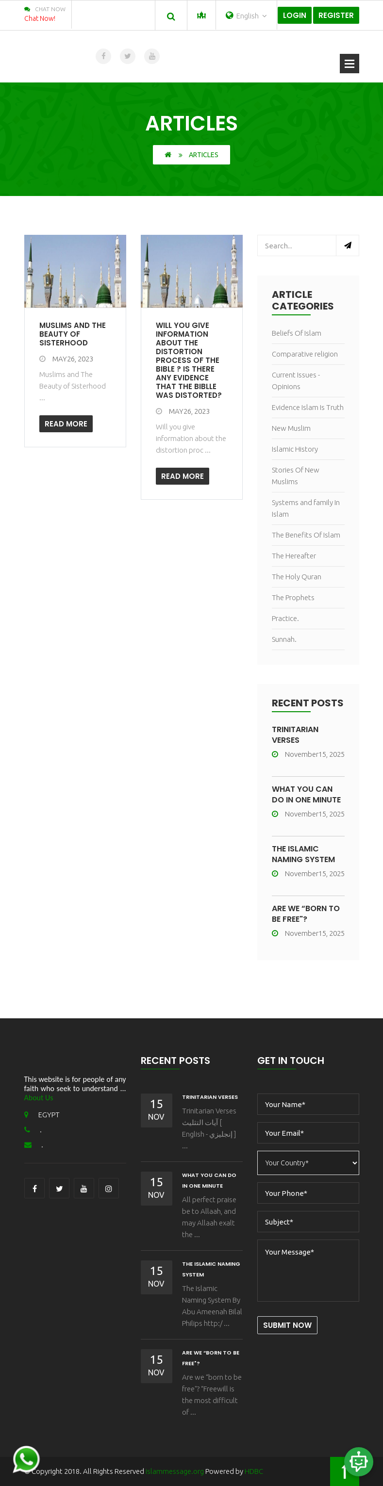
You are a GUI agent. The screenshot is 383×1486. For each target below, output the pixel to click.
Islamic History (295, 449)
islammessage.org (175, 1471)
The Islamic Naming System (303, 854)
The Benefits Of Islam (306, 535)
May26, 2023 (66, 359)
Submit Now (287, 1325)
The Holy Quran (296, 576)
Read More (66, 424)
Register (336, 15)
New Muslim (291, 428)
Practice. (285, 618)
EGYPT (42, 1114)
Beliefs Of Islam (296, 333)
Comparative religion (305, 354)
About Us (38, 1097)
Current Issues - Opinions (296, 381)
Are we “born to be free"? (306, 914)
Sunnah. (284, 639)
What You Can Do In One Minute (306, 794)
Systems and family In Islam (306, 508)
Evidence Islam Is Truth (308, 407)
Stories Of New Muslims (295, 476)
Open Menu (349, 63)
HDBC (254, 1471)
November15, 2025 (308, 754)
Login (294, 15)
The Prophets (293, 597)
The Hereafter (294, 556)
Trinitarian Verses (295, 735)
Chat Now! (39, 18)
